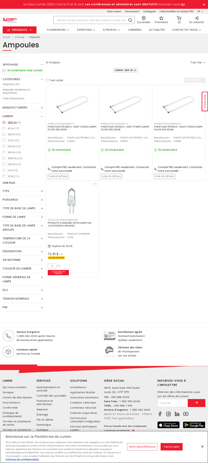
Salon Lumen (114, 11)
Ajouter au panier (58, 272)
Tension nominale (16, 298)
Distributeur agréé (130, 332)
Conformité (10, 407)
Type (6, 191)
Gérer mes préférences (142, 446)
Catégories (11, 79)
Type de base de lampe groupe (19, 228)
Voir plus (9, 182)
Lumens (8, 116)
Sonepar (8, 392)
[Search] (94, 20)
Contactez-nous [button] (185, 30)
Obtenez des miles (130, 347)
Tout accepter (172, 446)
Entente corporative (83, 413)
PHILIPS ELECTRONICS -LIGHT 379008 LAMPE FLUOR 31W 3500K (178, 128)
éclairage (20, 37)
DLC (5, 290)
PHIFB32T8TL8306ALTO (114, 123)
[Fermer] (202, 446)
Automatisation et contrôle (48, 389)
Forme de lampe (14, 217)
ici (183, 4)
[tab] (23, 65)
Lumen (7, 381)
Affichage (10, 64)
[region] (104, 447)
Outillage (42, 429)
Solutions (78, 381)
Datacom (42, 409)
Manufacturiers (15, 107)
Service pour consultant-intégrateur (85, 419)
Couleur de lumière (17, 268)
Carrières (135, 30)
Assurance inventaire (84, 397)
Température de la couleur (16, 240)
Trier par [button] (196, 62)
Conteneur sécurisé (83, 407)
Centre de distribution (17, 397)
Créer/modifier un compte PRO (177, 11)
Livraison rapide (27, 349)
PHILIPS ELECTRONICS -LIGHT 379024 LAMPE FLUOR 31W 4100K (72, 128)
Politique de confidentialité (12, 414)
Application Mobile (82, 392)
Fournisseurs (132, 11)
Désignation (12, 251)
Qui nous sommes (14, 387)
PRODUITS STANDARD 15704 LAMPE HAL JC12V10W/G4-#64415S (69, 224)
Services (43, 381)
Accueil (6, 37)
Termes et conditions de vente (17, 423)
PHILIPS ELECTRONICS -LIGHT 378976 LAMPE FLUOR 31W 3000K (125, 128)
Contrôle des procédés (51, 395)
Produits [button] (19, 30)
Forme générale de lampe (16, 279)
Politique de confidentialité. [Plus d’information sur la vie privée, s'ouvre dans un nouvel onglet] (22, 459)
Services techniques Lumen (83, 428)
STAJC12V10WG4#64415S (63, 219)
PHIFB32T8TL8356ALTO (167, 123)
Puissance (10, 199)
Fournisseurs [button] (56, 30)
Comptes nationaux (83, 402)
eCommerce (78, 387)
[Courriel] (172, 403)
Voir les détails (58, 176)
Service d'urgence (28, 332)
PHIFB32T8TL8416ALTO (61, 123)
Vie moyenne (12, 260)
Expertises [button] (84, 30)
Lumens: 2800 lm (124, 70)
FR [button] (198, 11)
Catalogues (149, 11)
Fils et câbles (45, 419)
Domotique (43, 424)
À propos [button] (110, 30)
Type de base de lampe (19, 208)
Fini (5, 307)
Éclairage (42, 414)
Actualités (157, 30)
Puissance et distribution (44, 402)
